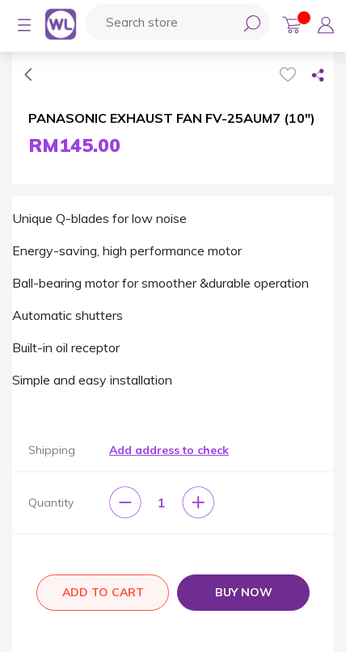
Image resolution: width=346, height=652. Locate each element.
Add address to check (169, 450)
